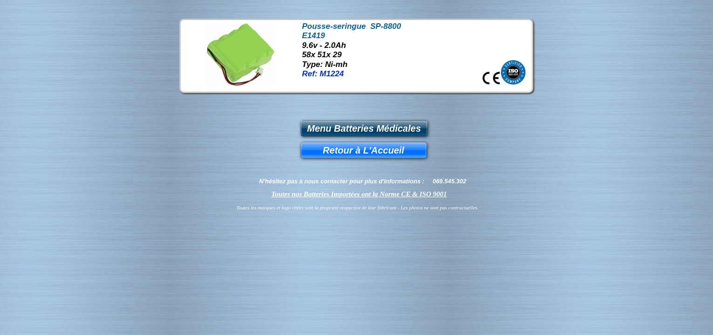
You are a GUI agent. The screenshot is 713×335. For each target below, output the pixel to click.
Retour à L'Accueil (363, 150)
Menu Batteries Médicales (364, 128)
